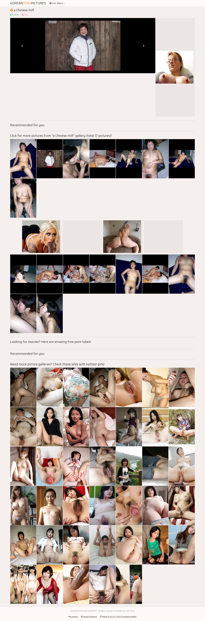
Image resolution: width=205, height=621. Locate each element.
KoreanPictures (28, 3)
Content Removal (89, 616)
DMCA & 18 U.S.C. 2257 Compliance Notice (118, 616)
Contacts (73, 616)
